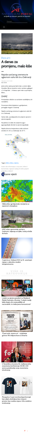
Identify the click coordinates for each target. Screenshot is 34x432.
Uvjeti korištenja (17, 418)
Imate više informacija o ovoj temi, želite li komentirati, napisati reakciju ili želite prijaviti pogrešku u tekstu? (15, 169)
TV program (17, 425)
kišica (11, 163)
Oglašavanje (17, 416)
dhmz (8, 163)
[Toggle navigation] (4, 27)
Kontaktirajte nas (17, 423)
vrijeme (16, 163)
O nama (17, 421)
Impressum (17, 414)
